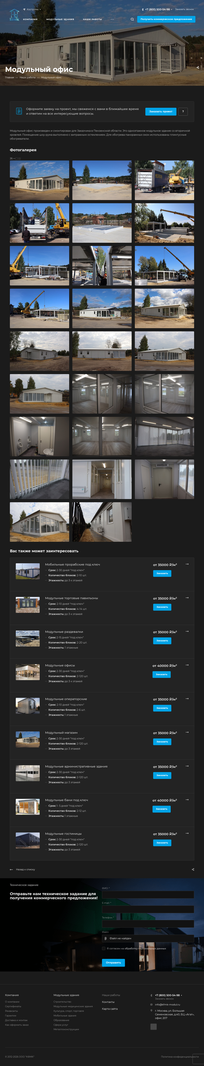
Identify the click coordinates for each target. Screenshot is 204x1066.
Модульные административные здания (76, 766)
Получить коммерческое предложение (166, 19)
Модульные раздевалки (64, 632)
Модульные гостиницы (63, 834)
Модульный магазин (61, 732)
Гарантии (10, 1015)
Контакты (108, 1002)
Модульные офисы (60, 665)
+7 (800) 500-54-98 (157, 9)
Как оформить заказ (17, 1025)
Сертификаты (13, 1006)
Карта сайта (110, 1008)
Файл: (105, 932)
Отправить (113, 962)
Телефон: (108, 917)
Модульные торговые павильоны (71, 598)
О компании (12, 1001)
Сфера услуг (61, 1025)
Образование (61, 1020)
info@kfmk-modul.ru (167, 1004)
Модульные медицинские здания (73, 1006)
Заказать (162, 573)
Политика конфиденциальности (180, 1056)
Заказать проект (160, 111)
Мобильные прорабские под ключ (72, 564)
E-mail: (106, 903)
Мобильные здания (65, 1015)
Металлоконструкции (66, 1029)
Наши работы (111, 995)
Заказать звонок (184, 9)
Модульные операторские (66, 699)
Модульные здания (66, 995)
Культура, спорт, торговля (69, 1011)
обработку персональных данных (145, 948)
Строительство (62, 1001)
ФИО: (106, 888)
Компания (12, 995)
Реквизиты (11, 1011)
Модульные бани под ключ (66, 800)
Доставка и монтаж (16, 1020)
